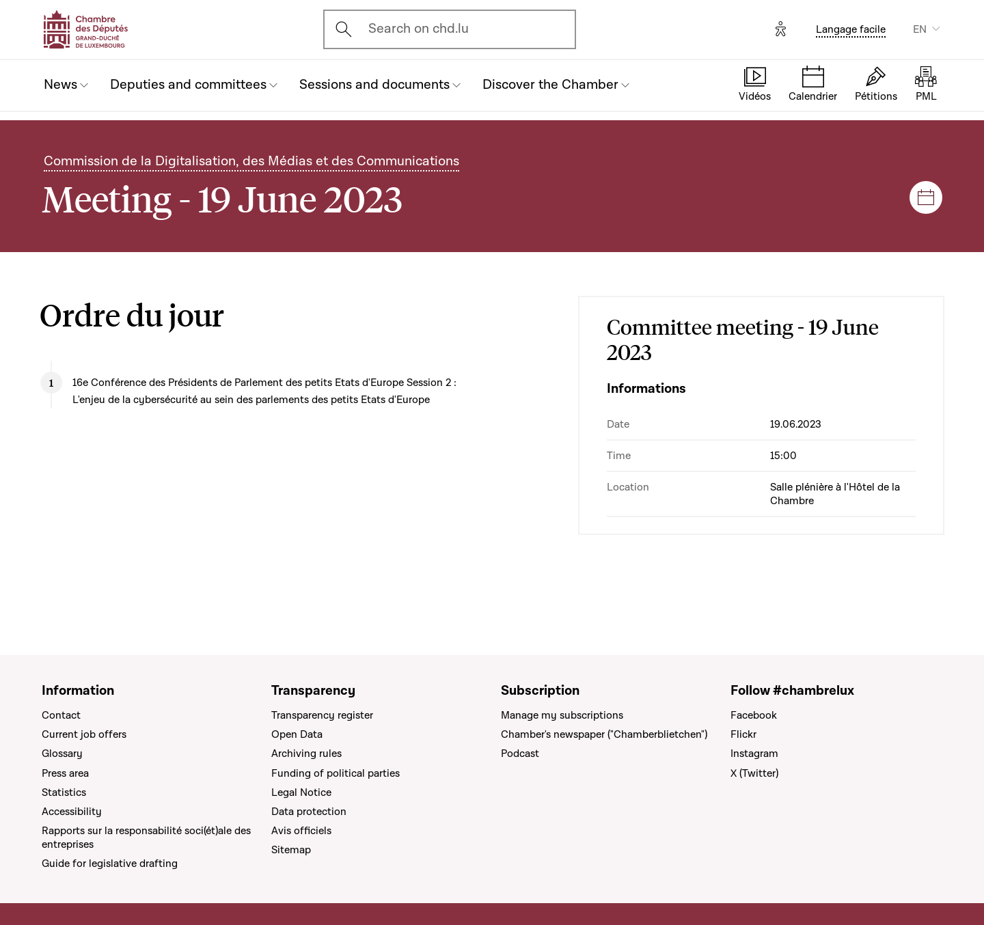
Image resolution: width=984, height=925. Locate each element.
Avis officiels (301, 831)
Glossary (62, 753)
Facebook (753, 715)
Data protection (308, 811)
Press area (65, 773)
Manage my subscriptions (562, 715)
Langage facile (851, 29)
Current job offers (84, 734)
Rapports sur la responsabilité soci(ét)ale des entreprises (146, 837)
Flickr (743, 734)
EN (920, 29)
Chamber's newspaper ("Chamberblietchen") (604, 734)
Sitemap (291, 850)
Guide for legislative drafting (110, 863)
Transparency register (322, 715)
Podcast (520, 753)
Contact (61, 715)
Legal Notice (301, 792)
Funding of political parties (335, 773)
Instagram (754, 753)
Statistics (64, 792)
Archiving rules (306, 753)
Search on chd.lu (418, 29)
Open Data (297, 734)
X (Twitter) (754, 773)
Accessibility (72, 811)
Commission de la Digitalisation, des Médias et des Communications (251, 161)
